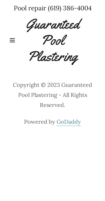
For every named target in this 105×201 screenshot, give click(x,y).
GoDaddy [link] (69, 121)
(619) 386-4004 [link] (70, 8)
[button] (13, 40)
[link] (52, 40)
